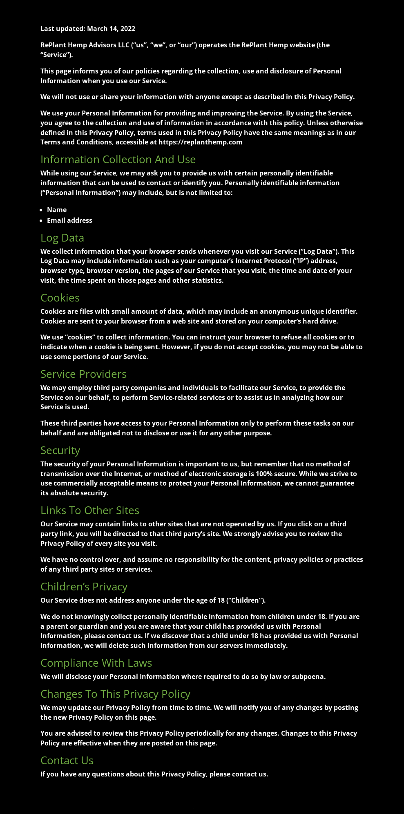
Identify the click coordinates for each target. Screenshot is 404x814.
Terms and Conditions (219, 809)
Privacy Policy (176, 809)
